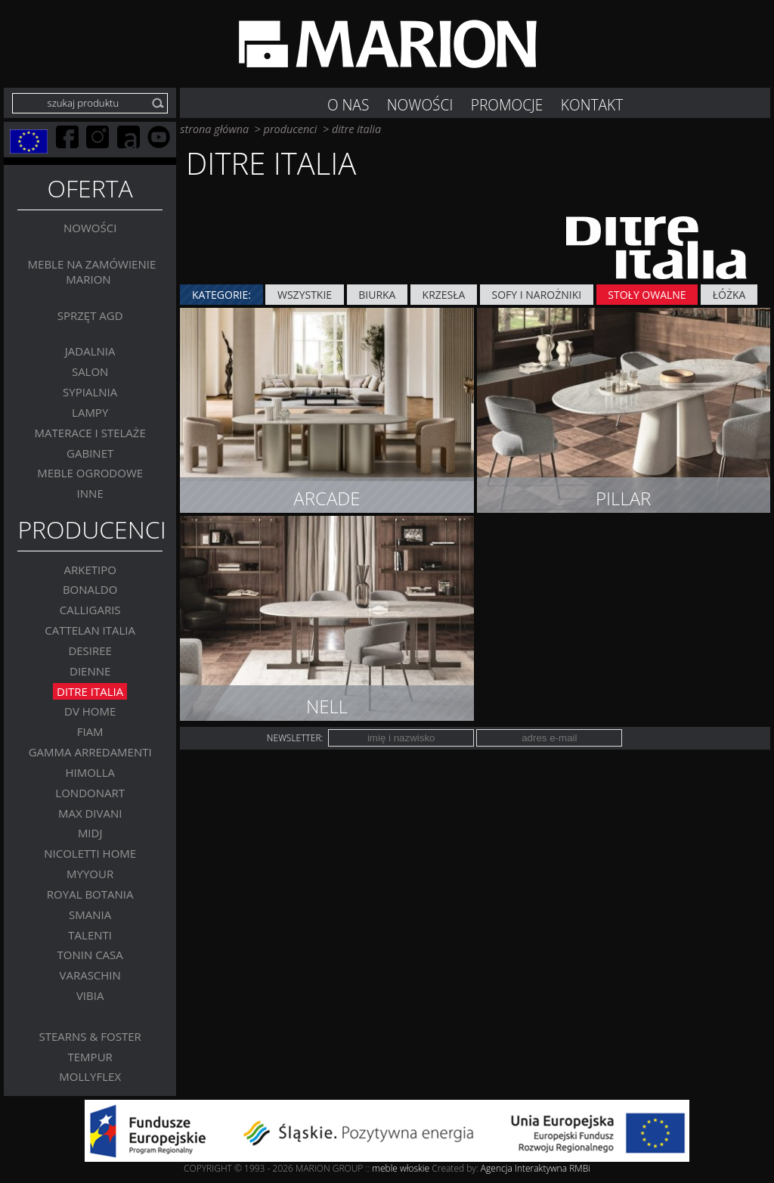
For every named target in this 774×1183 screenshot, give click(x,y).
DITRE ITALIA (90, 691)
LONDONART (90, 792)
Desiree (90, 650)
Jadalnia (90, 351)
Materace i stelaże (90, 432)
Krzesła (444, 294)
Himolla (90, 772)
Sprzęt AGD (90, 315)
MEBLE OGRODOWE (90, 473)
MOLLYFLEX (90, 1076)
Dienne (90, 670)
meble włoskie (402, 1168)
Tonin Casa (90, 955)
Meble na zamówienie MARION (92, 271)
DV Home (90, 711)
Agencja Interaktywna (524, 1168)
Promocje (507, 105)
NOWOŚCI (420, 105)
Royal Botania (90, 894)
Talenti (90, 934)
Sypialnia (90, 391)
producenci (290, 129)
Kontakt (592, 105)
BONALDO (90, 590)
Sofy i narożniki (537, 294)
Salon (90, 371)
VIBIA (90, 995)
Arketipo (89, 569)
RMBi (579, 1168)
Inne (90, 493)
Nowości (89, 228)
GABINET (90, 453)
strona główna (214, 129)
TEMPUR (90, 1056)
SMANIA (90, 914)
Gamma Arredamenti (90, 751)
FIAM (90, 731)
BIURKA (376, 294)
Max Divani (90, 813)
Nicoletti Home (90, 853)
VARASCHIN (89, 975)
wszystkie (304, 294)
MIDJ (90, 833)
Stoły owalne (647, 294)
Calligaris (90, 609)
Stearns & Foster (90, 1036)
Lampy (90, 412)
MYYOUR (90, 873)
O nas (348, 105)
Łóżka (729, 294)
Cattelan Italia (90, 630)
